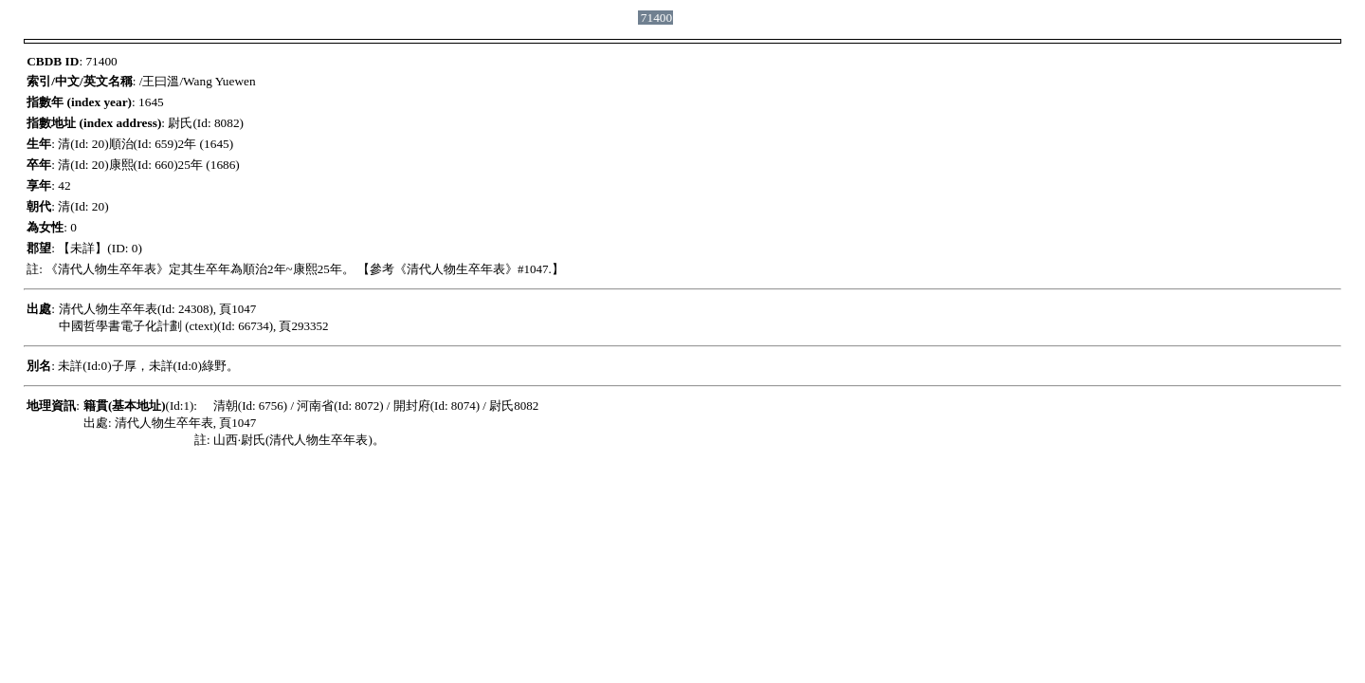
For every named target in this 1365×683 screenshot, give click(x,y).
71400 (656, 17)
